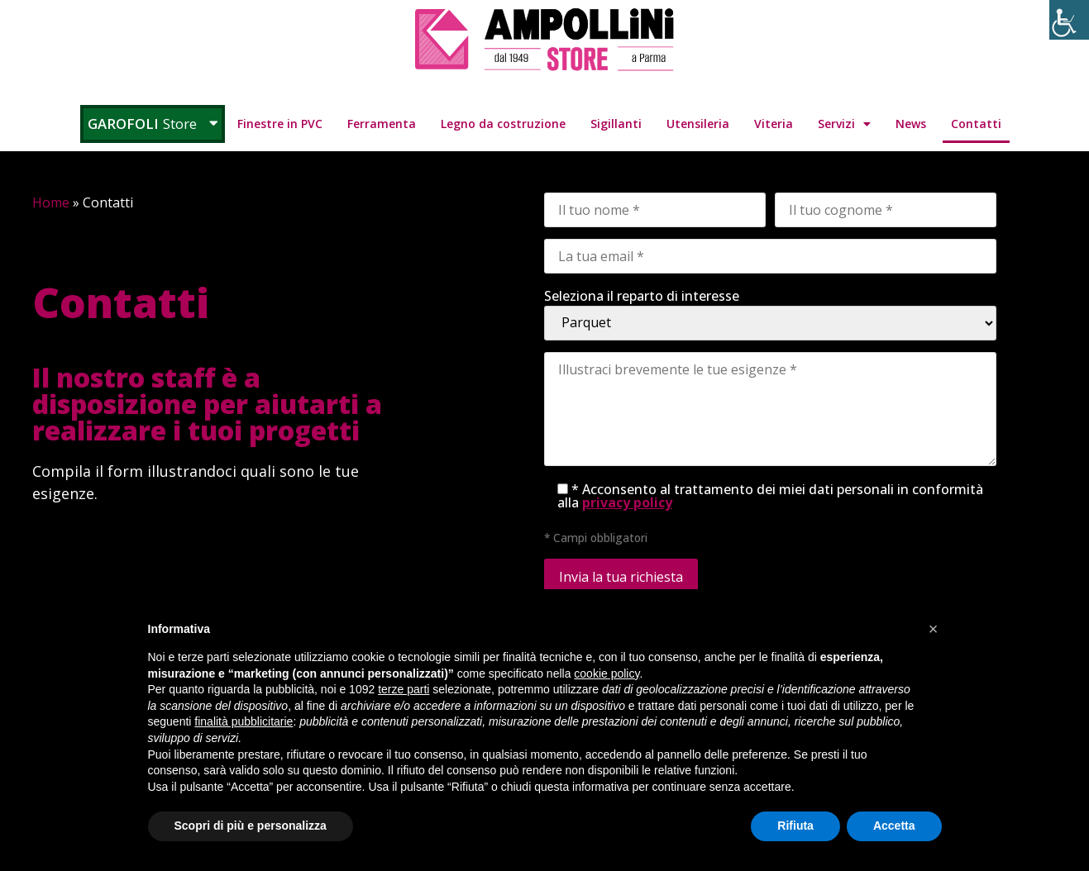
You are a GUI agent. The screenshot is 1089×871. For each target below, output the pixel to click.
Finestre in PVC (279, 123)
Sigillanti (616, 123)
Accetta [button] (894, 825)
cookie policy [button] (606, 673)
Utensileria (697, 123)
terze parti (403, 689)
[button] (933, 629)
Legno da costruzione (503, 123)
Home (50, 202)
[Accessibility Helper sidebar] (1069, 20)
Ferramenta (381, 123)
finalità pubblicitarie (243, 721)
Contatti (976, 123)
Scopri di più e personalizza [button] (250, 825)
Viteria (773, 123)
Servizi (844, 124)
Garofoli (152, 123)
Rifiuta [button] (795, 825)
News (911, 123)
